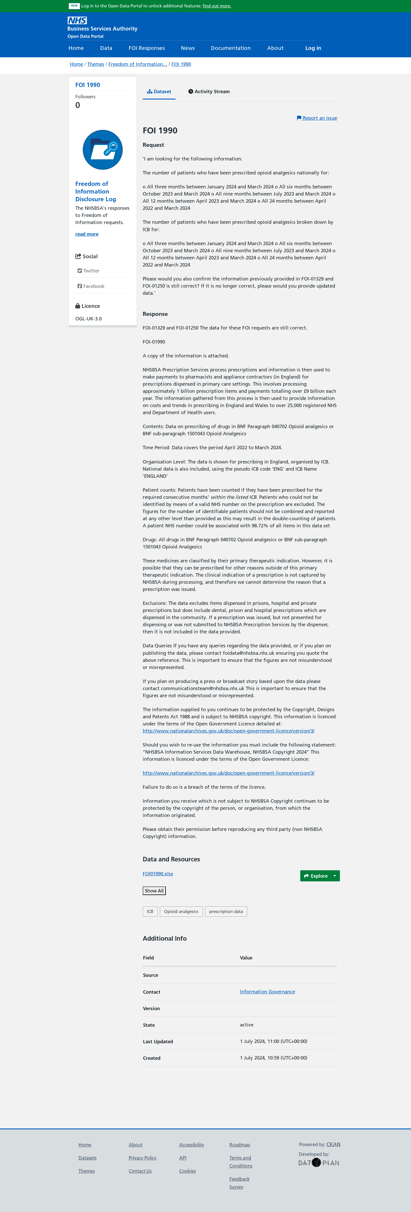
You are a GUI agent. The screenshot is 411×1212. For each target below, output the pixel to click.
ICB (150, 911)
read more (86, 234)
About (275, 48)
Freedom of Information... (137, 64)
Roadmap (239, 1145)
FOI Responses (147, 48)
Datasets (87, 1158)
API (182, 1158)
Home (76, 48)
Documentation (231, 48)
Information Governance (267, 992)
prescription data (226, 911)
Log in (313, 48)
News (188, 48)
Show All (154, 891)
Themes (95, 64)
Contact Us (140, 1171)
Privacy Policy (142, 1158)
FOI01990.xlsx (158, 874)
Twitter (89, 271)
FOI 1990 (181, 64)
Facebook (91, 286)
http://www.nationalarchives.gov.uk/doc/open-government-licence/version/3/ (229, 731)
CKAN (334, 1144)
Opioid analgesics (181, 911)
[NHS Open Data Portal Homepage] (102, 27)
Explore (316, 876)
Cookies (187, 1171)
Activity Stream (209, 91)
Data (106, 48)
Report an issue (317, 118)
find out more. (217, 6)
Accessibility (191, 1145)
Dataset (159, 91)
